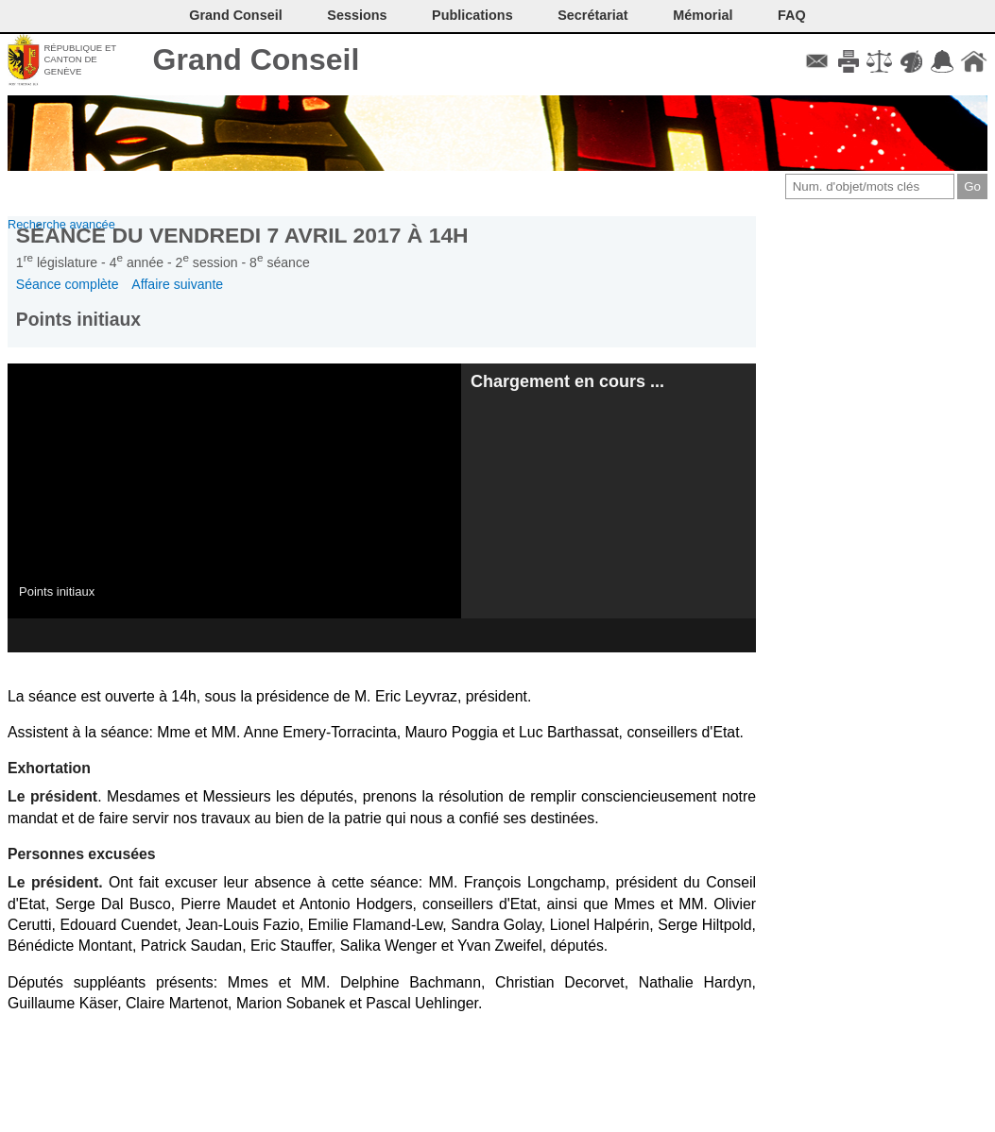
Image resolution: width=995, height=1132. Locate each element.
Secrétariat (592, 15)
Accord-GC (942, 61)
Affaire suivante (177, 284)
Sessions (356, 15)
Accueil (973, 61)
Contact (817, 61)
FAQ (792, 15)
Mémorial (702, 15)
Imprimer (848, 61)
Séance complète (67, 284)
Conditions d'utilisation (879, 61)
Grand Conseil (256, 59)
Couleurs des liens (911, 61)
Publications (472, 15)
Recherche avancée (61, 224)
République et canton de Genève (79, 59)
